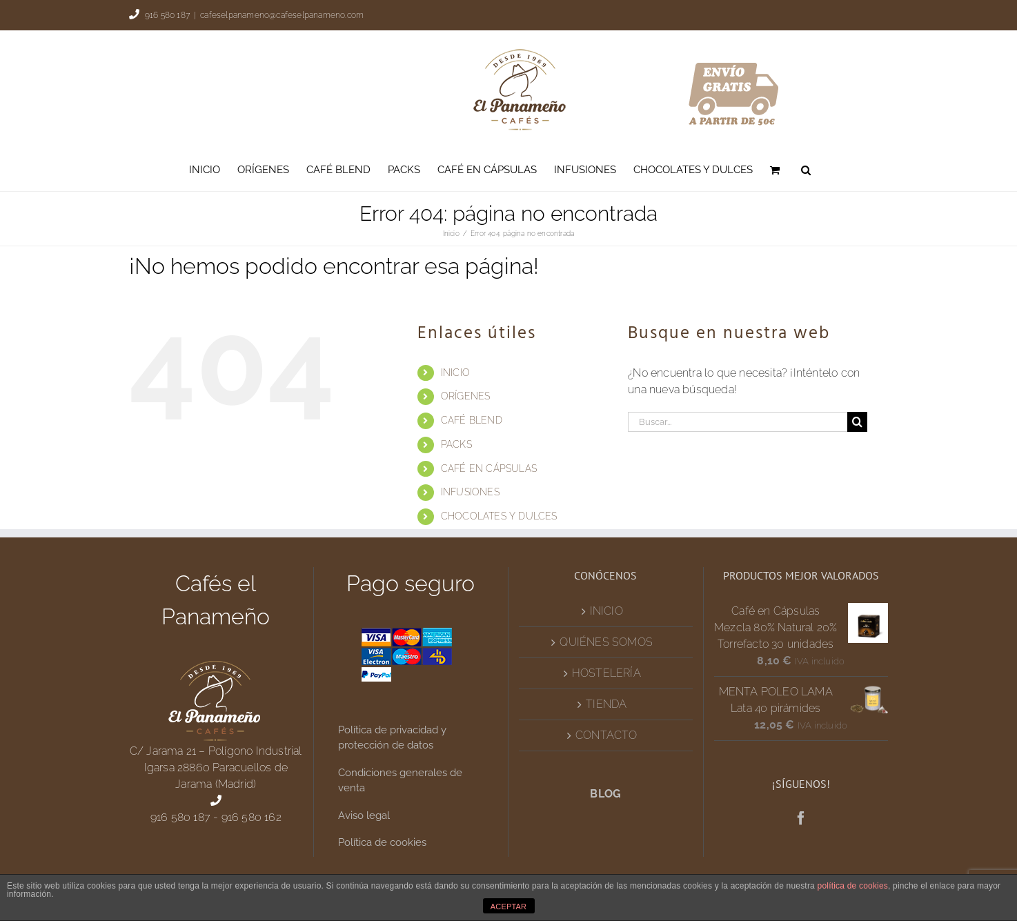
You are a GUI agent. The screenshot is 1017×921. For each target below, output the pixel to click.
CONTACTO (606, 735)
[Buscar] (857, 422)
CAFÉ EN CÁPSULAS (489, 468)
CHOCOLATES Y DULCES (499, 516)
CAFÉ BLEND (471, 420)
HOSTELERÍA (606, 673)
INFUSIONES (470, 491)
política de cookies (853, 886)
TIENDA (606, 704)
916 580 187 (167, 15)
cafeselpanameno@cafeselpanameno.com (282, 15)
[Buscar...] (737, 422)
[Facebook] (801, 818)
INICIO (455, 372)
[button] (806, 169)
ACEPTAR (509, 906)
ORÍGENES (466, 396)
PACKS (456, 444)
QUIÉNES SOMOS (606, 641)
